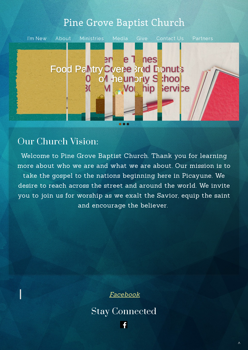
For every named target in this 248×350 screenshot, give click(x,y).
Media (120, 38)
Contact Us (170, 38)
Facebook (124, 294)
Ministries (92, 38)
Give (142, 38)
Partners (203, 38)
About (63, 38)
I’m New (37, 38)
